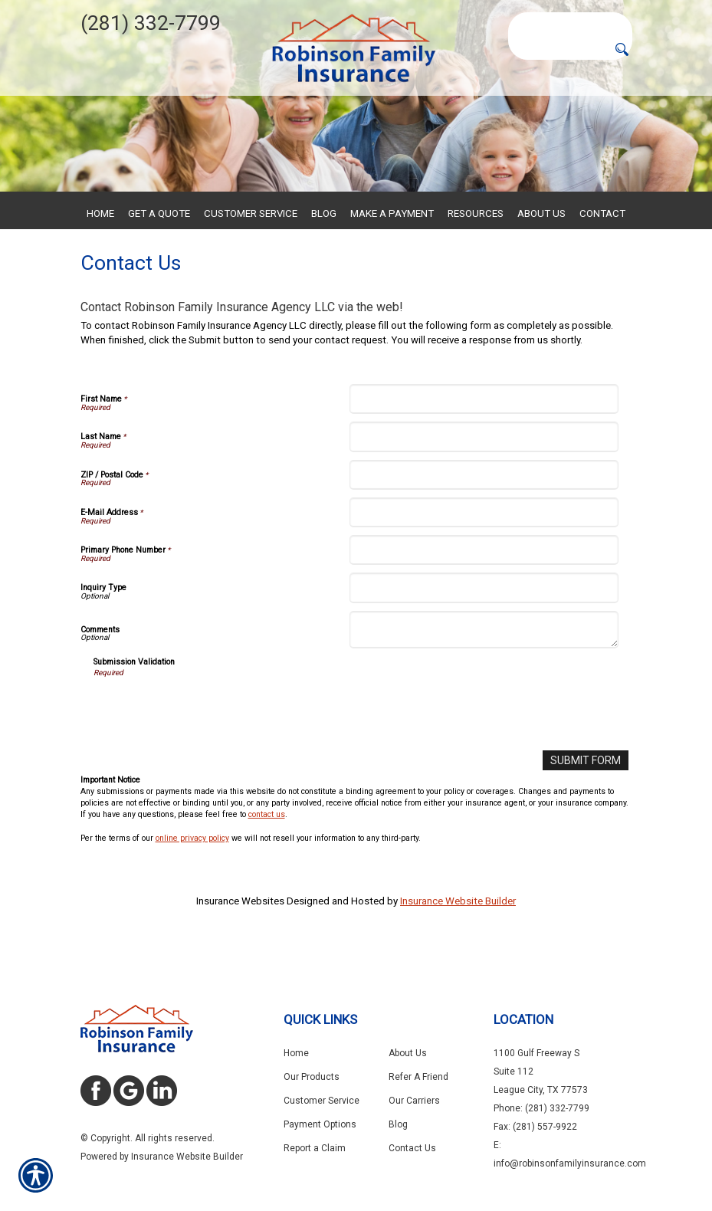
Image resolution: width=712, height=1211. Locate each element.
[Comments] (483, 666)
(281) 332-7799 (150, 23)
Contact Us (412, 1148)
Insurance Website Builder (458, 936)
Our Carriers (414, 1100)
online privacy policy (192, 873)
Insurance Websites (240, 936)
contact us (266, 850)
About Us (408, 1053)
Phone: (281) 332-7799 (541, 1108)
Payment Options (320, 1124)
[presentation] (210, 745)
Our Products (312, 1077)
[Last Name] (483, 473)
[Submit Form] (588, 796)
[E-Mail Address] (483, 548)
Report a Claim (315, 1148)
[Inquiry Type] (483, 624)
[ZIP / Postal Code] (483, 511)
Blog (398, 1124)
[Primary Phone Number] (483, 586)
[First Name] (483, 435)
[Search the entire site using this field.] (570, 22)
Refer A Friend (418, 1077)
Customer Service (321, 1100)
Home (296, 1053)
